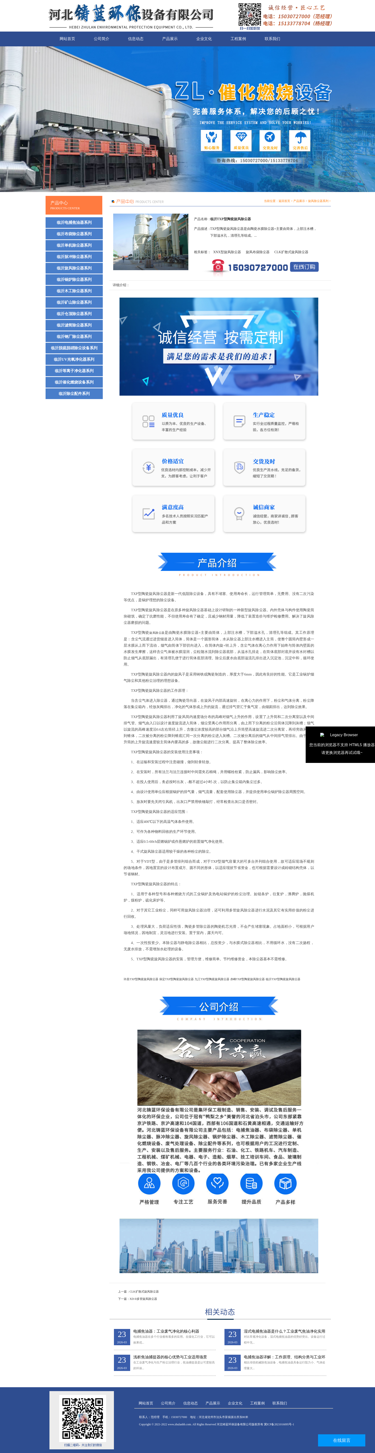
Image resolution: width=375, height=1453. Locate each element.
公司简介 (101, 39)
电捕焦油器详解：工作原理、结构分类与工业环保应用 (284, 1357)
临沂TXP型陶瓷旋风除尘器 (283, 979)
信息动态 (136, 39)
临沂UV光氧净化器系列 (74, 359)
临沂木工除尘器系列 (74, 291)
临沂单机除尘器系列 (74, 245)
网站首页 (67, 39)
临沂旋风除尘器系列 (74, 268)
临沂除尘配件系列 (74, 394)
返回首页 (284, 201)
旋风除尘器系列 (318, 201)
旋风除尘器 (157, 633)
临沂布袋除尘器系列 (74, 234)
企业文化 (204, 39)
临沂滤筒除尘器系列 (74, 325)
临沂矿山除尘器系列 (74, 302)
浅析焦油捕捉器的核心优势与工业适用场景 (170, 1357)
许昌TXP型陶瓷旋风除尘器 (141, 979)
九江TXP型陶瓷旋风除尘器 (212, 979)
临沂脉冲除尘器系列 (74, 257)
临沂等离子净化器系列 (74, 371)
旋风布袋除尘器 (258, 252)
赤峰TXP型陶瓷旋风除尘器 (247, 979)
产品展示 (170, 39)
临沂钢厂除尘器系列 (74, 336)
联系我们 (272, 39)
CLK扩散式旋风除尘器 (291, 252)
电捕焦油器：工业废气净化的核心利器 (166, 1331)
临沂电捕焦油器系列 (74, 222)
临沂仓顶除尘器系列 (74, 314)
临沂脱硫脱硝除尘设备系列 (74, 348)
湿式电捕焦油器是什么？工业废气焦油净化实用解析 (284, 1331)
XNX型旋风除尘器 (227, 252)
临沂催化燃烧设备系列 (74, 382)
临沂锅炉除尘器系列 (74, 279)
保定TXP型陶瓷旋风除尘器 (176, 979)
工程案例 (238, 39)
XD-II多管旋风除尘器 (143, 1299)
